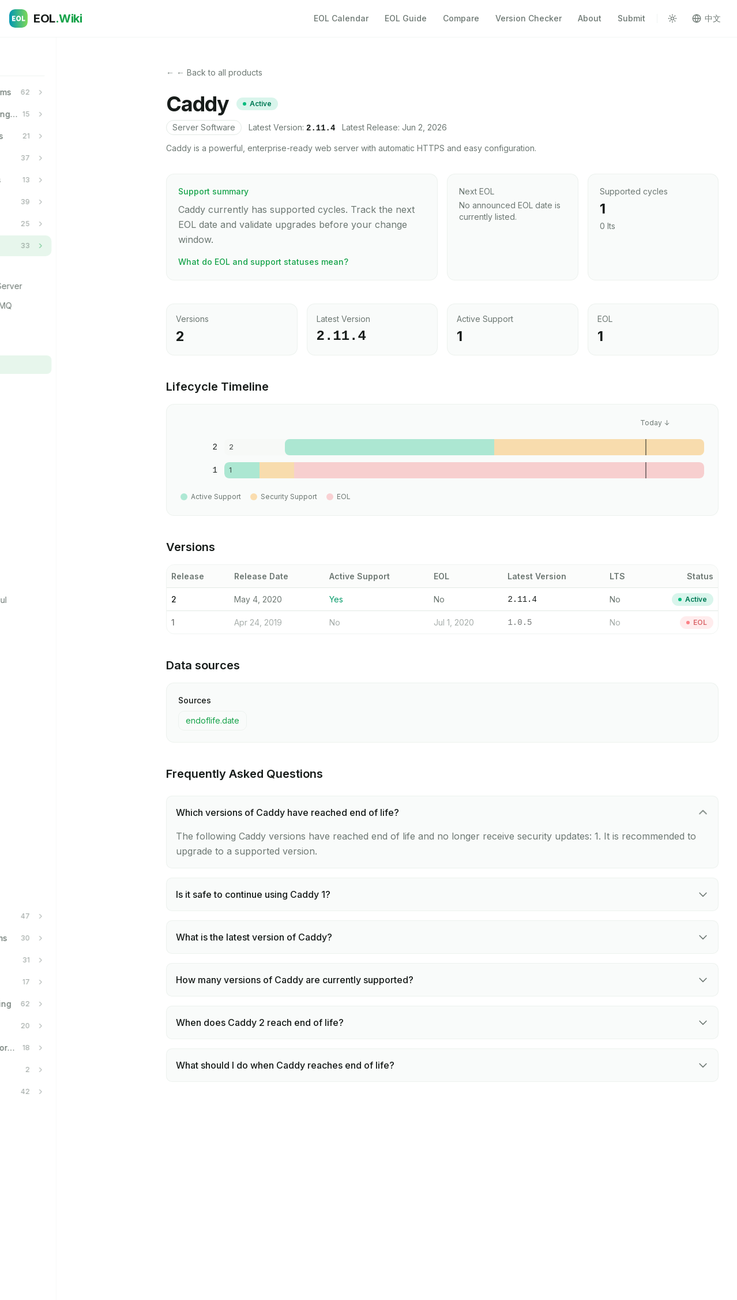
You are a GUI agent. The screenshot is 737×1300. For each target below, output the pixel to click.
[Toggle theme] (672, 18)
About (589, 18)
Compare (461, 18)
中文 (706, 18)
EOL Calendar (341, 18)
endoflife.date (212, 720)
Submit (631, 18)
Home (30, 59)
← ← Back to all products (214, 72)
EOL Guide (406, 18)
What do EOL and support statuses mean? (263, 262)
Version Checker (528, 18)
